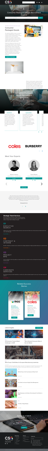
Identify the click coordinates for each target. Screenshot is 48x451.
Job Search (17, 438)
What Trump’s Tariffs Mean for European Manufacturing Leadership (21, 362)
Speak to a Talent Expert (10, 56)
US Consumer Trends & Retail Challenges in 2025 (12, 342)
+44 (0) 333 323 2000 (36, 440)
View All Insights (39, 327)
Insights (17, 439)
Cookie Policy (23, 449)
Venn (42, 449)
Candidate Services (27, 441)
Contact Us (17, 443)
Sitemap (16, 449)
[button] (38, 132)
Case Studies (18, 440)
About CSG (17, 436)
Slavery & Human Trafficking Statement (30, 449)
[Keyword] (27, 2)
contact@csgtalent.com (36, 441)
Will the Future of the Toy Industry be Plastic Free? (28, 372)
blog (5, 339)
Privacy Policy (19, 449)
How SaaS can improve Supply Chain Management (28, 382)
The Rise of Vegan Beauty (23, 403)
